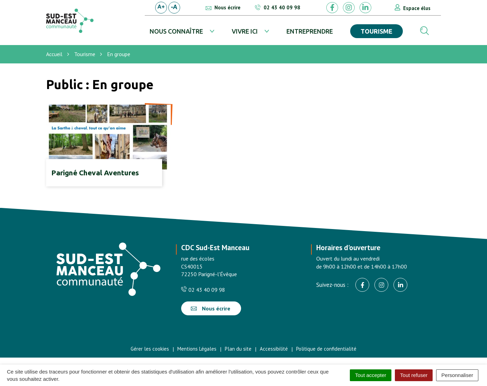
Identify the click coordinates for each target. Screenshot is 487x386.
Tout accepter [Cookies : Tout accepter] (370, 375)
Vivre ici (245, 31)
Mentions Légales (196, 348)
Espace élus (417, 8)
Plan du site (238, 348)
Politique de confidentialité (326, 348)
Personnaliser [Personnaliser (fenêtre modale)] (457, 375)
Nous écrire (210, 308)
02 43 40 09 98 (203, 289)
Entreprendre (309, 31)
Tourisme (376, 31)
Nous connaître (176, 31)
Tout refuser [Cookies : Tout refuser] (413, 375)
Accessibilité (274, 348)
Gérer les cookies (150, 348)
